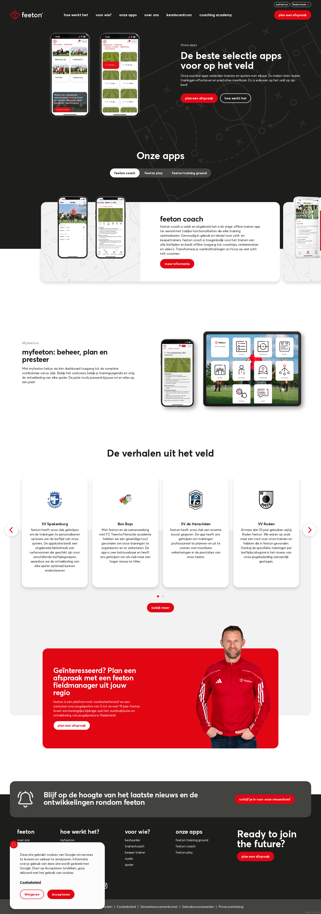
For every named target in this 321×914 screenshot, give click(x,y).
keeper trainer (135, 852)
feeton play (184, 852)
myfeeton (282, 4)
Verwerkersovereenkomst (159, 907)
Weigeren (32, 894)
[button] (158, 596)
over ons (23, 840)
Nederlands (300, 4)
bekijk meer (160, 608)
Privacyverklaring (230, 907)
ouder (129, 858)
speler (129, 865)
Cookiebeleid (126, 907)
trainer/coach (134, 846)
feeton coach (186, 846)
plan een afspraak (293, 15)
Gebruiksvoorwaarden (198, 907)
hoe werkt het (235, 98)
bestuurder (132, 840)
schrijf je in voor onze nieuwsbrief (264, 799)
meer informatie (177, 264)
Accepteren (61, 894)
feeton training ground (192, 840)
